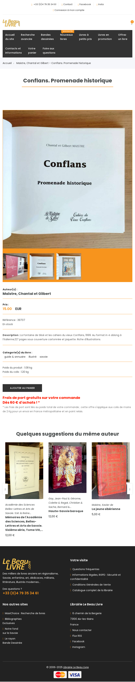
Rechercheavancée (28, 37)
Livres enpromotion (105, 37)
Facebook (85, 4)
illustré (33, 357)
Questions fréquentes (85, 569)
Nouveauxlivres (67, 35)
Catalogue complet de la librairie (92, 590)
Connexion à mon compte (69, 10)
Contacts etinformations (13, 50)
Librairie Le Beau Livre (76, 667)
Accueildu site (10, 37)
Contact (67, 4)
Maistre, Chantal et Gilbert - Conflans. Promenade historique (53, 63)
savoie (44, 357)
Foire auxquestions (49, 50)
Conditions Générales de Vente (91, 585)
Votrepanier (32, 50)
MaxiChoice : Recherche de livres (24, 613)
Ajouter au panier (22, 388)
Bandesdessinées (47, 37)
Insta (101, 4)
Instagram (77, 647)
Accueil (8, 63)
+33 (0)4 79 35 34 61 (45, 4)
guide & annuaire (15, 357)
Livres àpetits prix (85, 37)
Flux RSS (76, 636)
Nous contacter (81, 630)
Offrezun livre (122, 37)
